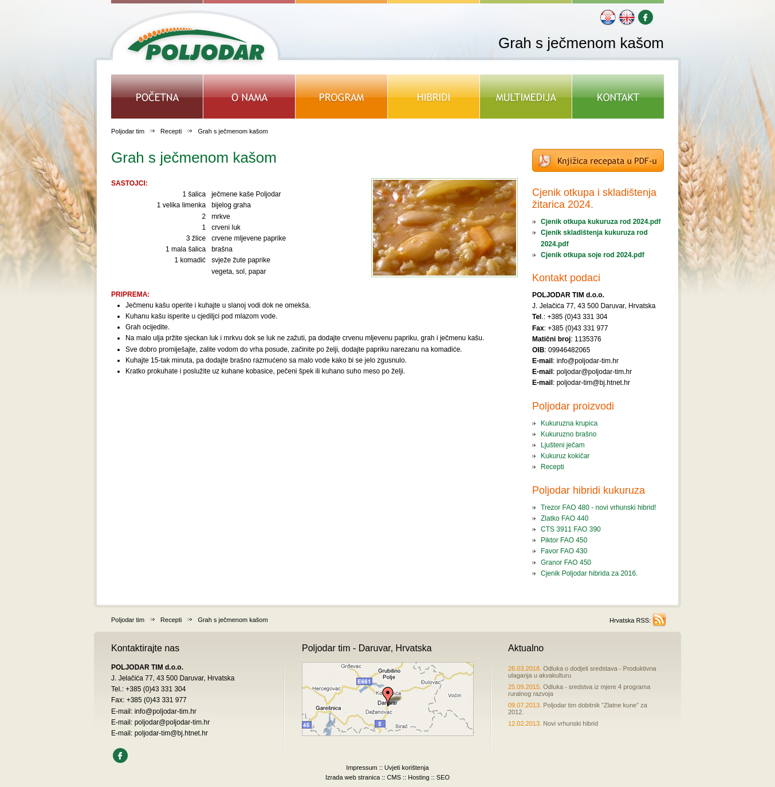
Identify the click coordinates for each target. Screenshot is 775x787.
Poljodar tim (127, 131)
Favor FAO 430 (564, 551)
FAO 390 (586, 529)
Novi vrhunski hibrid (553, 723)
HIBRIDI (434, 96)
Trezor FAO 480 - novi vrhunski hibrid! (598, 507)
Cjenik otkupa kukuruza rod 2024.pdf (600, 222)
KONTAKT (618, 96)
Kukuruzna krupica (569, 423)
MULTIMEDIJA (526, 96)
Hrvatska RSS (629, 620)
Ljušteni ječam (563, 445)
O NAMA (249, 96)
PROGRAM (342, 96)
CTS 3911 (556, 529)
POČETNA (157, 96)
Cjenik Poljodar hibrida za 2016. (589, 573)
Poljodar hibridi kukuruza (588, 490)
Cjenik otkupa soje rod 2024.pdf (592, 255)
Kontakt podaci (566, 278)
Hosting (418, 777)
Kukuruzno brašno (568, 434)
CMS (394, 777)
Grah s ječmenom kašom (194, 157)
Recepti (171, 131)
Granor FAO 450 (566, 562)
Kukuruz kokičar (565, 456)
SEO (443, 777)
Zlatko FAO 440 (564, 518)
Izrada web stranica (352, 777)
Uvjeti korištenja (406, 767)
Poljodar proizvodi (573, 406)
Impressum (361, 767)
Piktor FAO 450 (564, 540)
